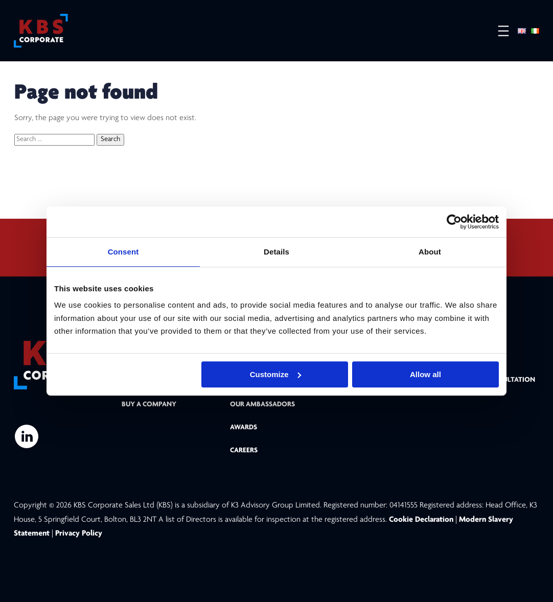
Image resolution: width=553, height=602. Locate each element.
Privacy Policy (78, 533)
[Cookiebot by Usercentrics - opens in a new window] (454, 221)
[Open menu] (498, 31)
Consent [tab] (123, 251)
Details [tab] (276, 251)
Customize (275, 374)
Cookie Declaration (422, 520)
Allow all (425, 374)
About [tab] (430, 251)
